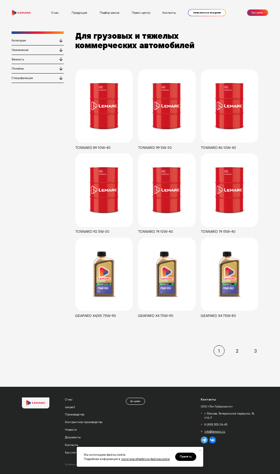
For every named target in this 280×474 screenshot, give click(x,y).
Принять (186, 456)
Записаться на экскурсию (207, 12)
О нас (69, 399)
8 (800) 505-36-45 (215, 424)
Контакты (169, 12)
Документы (73, 437)
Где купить (257, 12)
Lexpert (70, 407)
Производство (74, 414)
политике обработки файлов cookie (145, 459)
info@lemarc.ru (214, 431)
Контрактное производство (83, 422)
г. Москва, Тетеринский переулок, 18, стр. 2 (229, 415)
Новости (71, 429)
